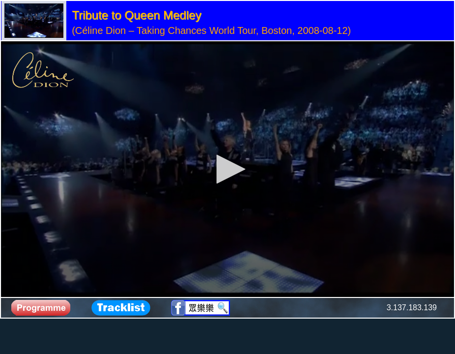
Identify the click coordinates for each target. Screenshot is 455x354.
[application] (227, 169)
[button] (227, 169)
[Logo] (43, 70)
